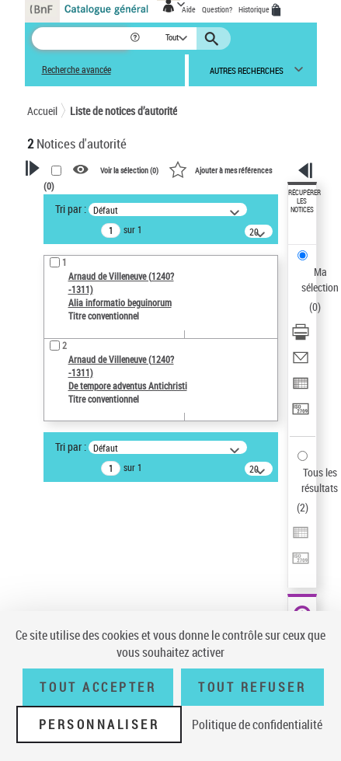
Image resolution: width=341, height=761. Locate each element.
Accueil (42, 110)
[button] (136, 38)
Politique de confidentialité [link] (257, 724)
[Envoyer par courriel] (300, 362)
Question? (217, 9)
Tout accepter (98, 687)
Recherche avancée (76, 69)
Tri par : (70, 208)
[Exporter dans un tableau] (300, 388)
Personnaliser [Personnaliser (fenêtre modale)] (99, 724)
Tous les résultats (319, 480)
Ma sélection (320, 279)
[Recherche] (80, 38)
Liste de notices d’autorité (123, 110)
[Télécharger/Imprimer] (300, 337)
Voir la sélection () (129, 170)
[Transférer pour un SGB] (300, 414)
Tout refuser (252, 687)
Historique (254, 9)
